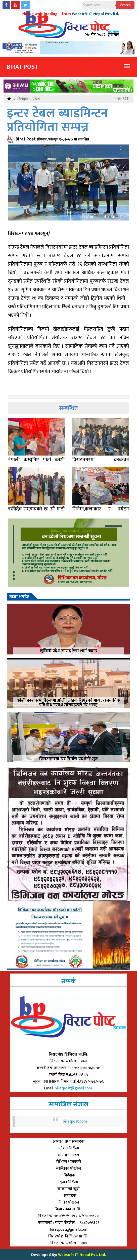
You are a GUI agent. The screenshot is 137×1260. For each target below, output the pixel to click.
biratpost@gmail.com (74, 1088)
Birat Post (22, 67)
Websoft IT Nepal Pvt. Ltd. (82, 1254)
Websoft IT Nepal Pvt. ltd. (95, 14)
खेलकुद (22, 99)
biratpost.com (75, 1121)
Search (125, 5)
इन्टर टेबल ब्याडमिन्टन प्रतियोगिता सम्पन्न (57, 120)
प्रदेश (36, 99)
